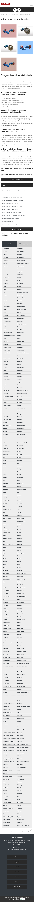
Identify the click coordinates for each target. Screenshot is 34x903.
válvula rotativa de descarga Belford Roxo (12, 206)
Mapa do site (17, 886)
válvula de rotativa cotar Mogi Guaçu (10, 209)
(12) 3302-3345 (10, 174)
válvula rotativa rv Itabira (7, 221)
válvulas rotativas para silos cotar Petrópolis (12, 200)
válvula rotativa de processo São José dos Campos (14, 215)
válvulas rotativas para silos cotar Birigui (11, 212)
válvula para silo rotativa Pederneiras (10, 194)
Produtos (17, 871)
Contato (17, 881)
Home (17, 857)
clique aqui (18, 174)
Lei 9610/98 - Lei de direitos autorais (10, 832)
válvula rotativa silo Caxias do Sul (10, 203)
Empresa (17, 862)
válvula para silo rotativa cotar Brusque (11, 224)
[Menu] (31, 3)
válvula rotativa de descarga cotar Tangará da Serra (14, 191)
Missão (17, 866)
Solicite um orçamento (17, 179)
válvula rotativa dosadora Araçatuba (10, 218)
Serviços (17, 876)
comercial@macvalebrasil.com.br (17, 849)
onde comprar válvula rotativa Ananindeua (12, 197)
